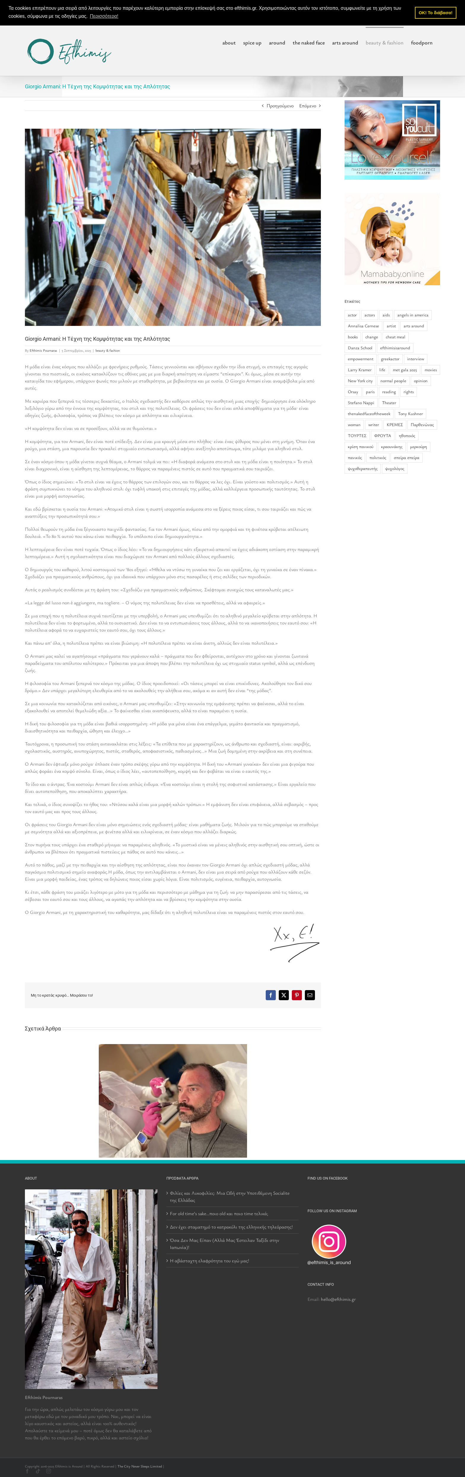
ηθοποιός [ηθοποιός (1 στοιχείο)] (407, 435)
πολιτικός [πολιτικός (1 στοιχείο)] (378, 457)
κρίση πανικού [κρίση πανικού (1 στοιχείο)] (360, 446)
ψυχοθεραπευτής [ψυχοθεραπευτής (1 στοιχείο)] (363, 468)
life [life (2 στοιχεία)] (382, 369)
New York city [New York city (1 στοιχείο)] (360, 380)
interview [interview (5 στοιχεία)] (415, 358)
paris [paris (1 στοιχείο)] (370, 391)
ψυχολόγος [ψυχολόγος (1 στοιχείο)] (394, 468)
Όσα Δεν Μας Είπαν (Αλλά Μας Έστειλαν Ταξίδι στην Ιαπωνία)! (224, 1243)
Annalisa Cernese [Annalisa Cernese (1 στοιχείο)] (363, 326)
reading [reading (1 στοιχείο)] (389, 391)
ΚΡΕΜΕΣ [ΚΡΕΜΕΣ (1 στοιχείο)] (395, 424)
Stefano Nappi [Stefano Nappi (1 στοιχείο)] (361, 402)
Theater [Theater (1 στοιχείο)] (389, 402)
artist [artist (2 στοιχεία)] (391, 326)
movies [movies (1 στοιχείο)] (431, 369)
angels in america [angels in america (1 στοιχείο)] (413, 315)
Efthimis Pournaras (43, 350)
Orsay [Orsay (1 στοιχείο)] (353, 391)
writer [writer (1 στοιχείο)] (373, 424)
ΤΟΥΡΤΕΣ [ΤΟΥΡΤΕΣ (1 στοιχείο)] (357, 435)
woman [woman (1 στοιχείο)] (354, 424)
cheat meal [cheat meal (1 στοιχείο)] (395, 337)
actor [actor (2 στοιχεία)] (352, 315)
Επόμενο (307, 105)
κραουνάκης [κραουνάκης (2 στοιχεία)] (391, 446)
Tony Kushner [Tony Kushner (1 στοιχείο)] (410, 413)
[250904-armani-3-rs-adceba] (173, 227)
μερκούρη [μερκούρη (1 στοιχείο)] (418, 446)
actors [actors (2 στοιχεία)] (369, 315)
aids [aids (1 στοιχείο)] (386, 315)
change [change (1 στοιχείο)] (371, 337)
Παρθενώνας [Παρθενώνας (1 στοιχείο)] (422, 424)
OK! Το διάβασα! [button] (436, 12)
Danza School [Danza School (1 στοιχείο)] (360, 347)
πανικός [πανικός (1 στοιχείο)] (355, 457)
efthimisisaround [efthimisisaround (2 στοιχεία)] (395, 347)
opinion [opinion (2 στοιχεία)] (421, 380)
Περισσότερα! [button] (104, 16)
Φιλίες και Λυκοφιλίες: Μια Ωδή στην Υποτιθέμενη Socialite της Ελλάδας (229, 1196)
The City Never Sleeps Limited (139, 1466)
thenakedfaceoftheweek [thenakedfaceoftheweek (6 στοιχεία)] (369, 413)
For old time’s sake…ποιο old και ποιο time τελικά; (219, 1213)
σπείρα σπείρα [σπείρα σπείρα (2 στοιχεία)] (406, 457)
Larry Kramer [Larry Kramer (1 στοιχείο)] (360, 369)
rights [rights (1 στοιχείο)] (409, 391)
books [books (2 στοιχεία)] (353, 337)
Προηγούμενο (280, 105)
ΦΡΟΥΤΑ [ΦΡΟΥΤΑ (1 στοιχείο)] (382, 435)
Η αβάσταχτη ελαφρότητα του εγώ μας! (209, 1260)
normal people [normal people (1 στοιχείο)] (393, 380)
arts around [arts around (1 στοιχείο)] (414, 326)
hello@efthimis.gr (338, 1299)
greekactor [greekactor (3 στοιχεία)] (390, 358)
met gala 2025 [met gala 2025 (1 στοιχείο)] (405, 369)
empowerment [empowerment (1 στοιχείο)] (360, 358)
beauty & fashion (107, 350)
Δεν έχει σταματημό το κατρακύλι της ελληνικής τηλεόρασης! (231, 1226)
